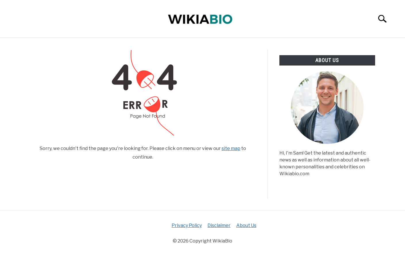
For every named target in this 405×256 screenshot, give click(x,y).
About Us (246, 225)
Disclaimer (219, 225)
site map (231, 148)
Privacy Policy (187, 225)
